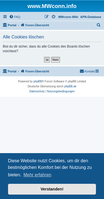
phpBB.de (70, 86)
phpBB (38, 81)
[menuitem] (14, 17)
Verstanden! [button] (51, 189)
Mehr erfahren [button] (37, 174)
